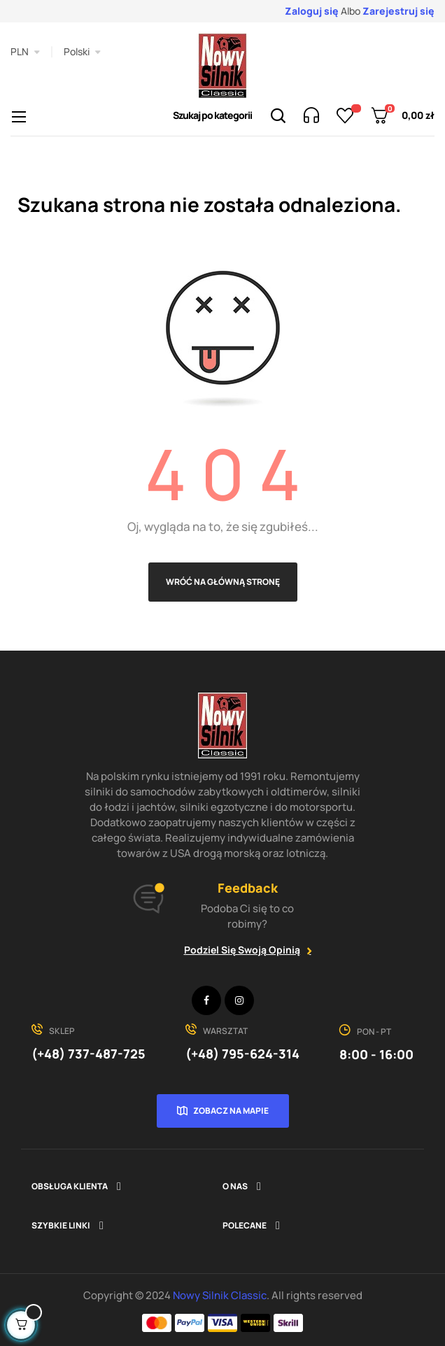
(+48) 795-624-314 (242, 1053)
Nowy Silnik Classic (220, 1295)
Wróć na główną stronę (223, 582)
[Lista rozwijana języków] (82, 51)
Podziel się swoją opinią (242, 949)
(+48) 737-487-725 (88, 1053)
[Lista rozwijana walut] (25, 51)
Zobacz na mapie (231, 1111)
